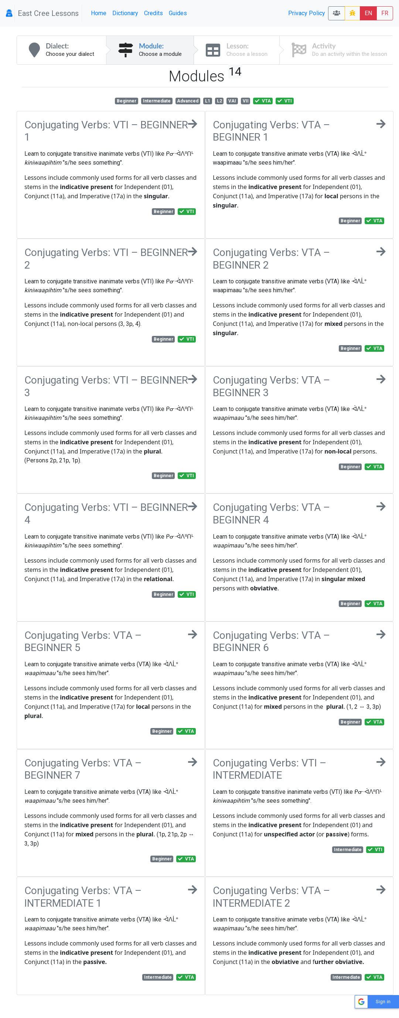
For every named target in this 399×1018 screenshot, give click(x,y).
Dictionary (125, 13)
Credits (153, 13)
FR (384, 13)
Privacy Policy (306, 13)
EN (368, 13)
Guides (178, 13)
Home (98, 13)
